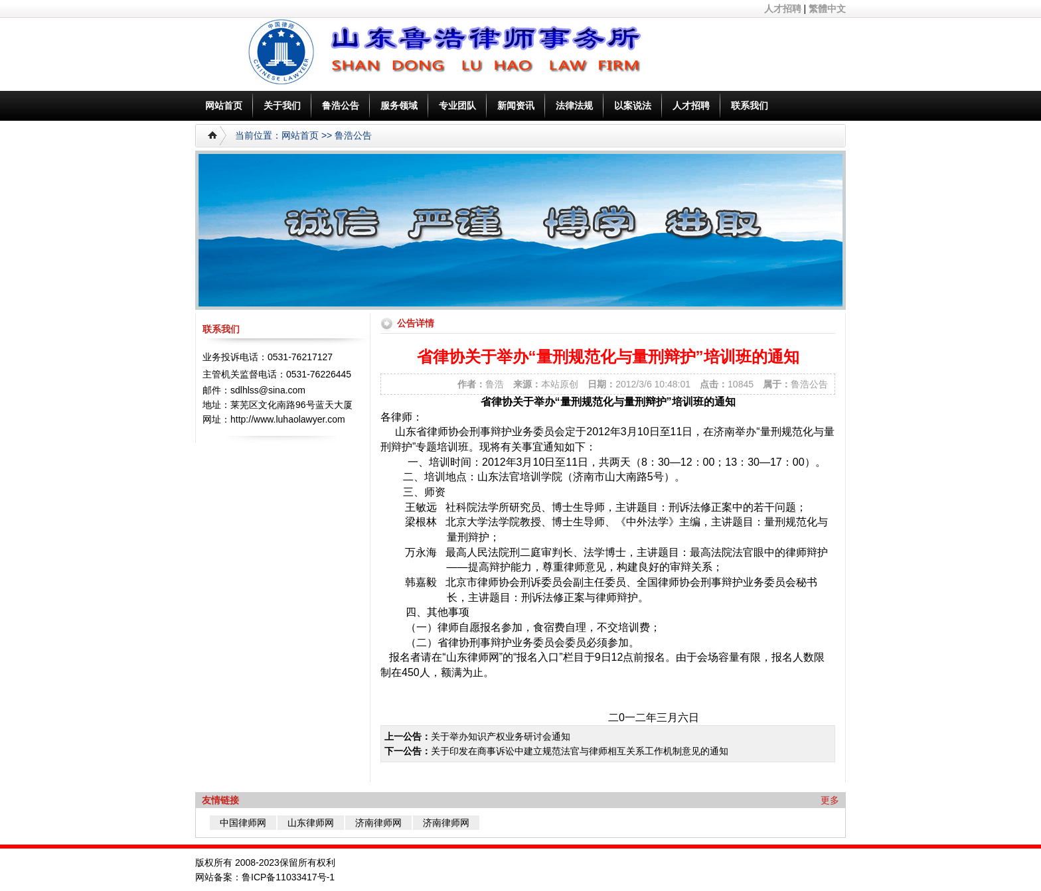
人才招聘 (782, 8)
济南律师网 (378, 822)
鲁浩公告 (340, 105)
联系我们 (749, 105)
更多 (830, 800)
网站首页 (223, 105)
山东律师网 (310, 822)
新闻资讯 (515, 105)
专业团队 (457, 105)
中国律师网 (243, 822)
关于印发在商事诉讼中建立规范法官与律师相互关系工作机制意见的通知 (579, 751)
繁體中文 (827, 8)
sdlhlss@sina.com (267, 390)
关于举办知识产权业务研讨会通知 (500, 736)
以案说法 (632, 105)
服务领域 (399, 105)
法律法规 (574, 105)
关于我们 (282, 105)
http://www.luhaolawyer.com (287, 419)
